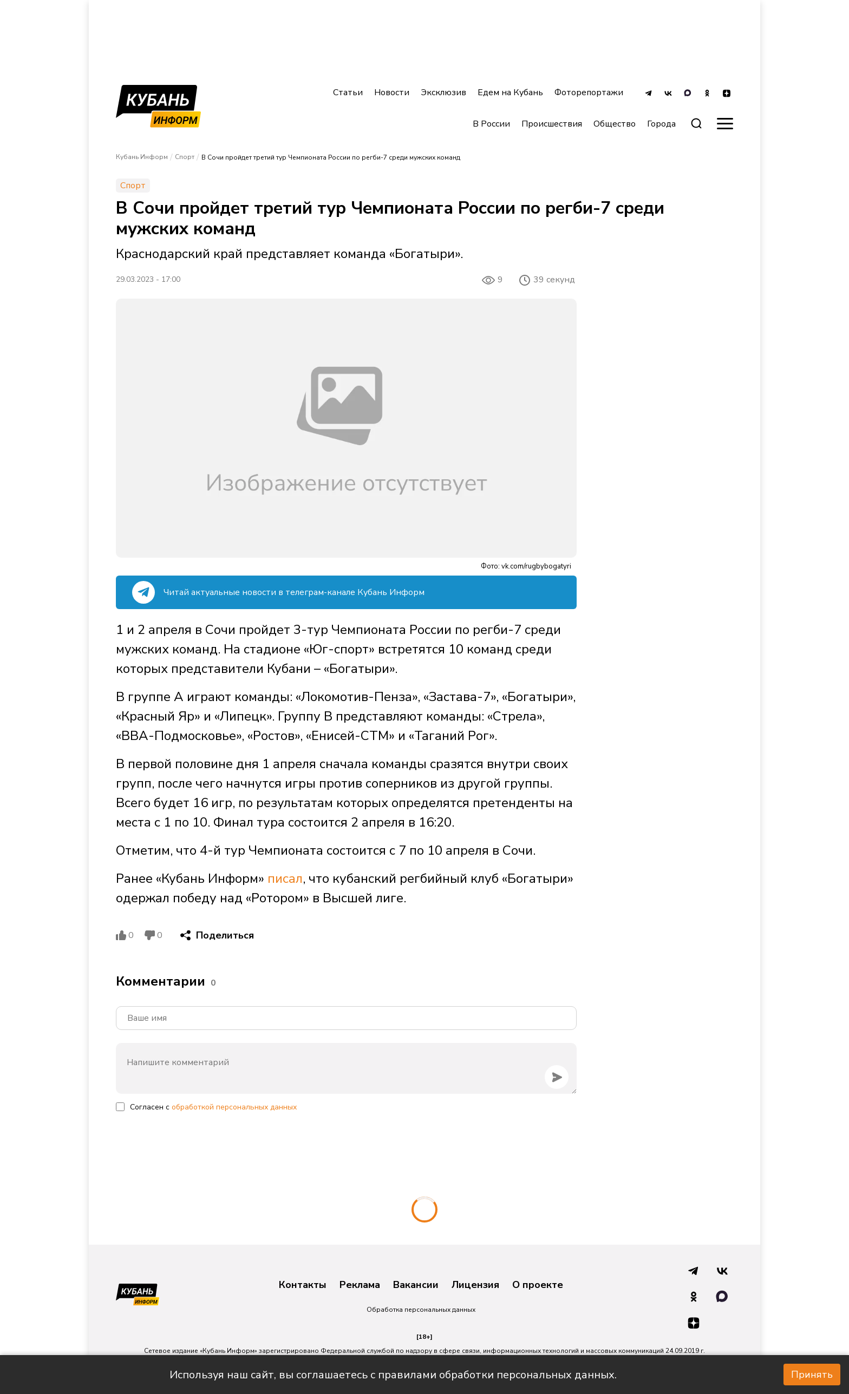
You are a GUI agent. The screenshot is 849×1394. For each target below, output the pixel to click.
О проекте (537, 1285)
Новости (391, 92)
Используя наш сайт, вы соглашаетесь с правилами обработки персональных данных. (393, 1374)
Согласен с (213, 1107)
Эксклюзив (443, 92)
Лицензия (475, 1285)
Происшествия (551, 124)
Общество (614, 124)
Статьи (348, 92)
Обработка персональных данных (421, 1309)
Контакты (302, 1285)
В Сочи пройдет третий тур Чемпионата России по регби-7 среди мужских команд (330, 157)
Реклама (359, 1285)
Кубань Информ (142, 157)
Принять (812, 1374)
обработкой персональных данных (234, 1107)
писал (285, 878)
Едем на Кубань (510, 92)
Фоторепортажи (588, 92)
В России (491, 124)
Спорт (184, 157)
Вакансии (416, 1285)
